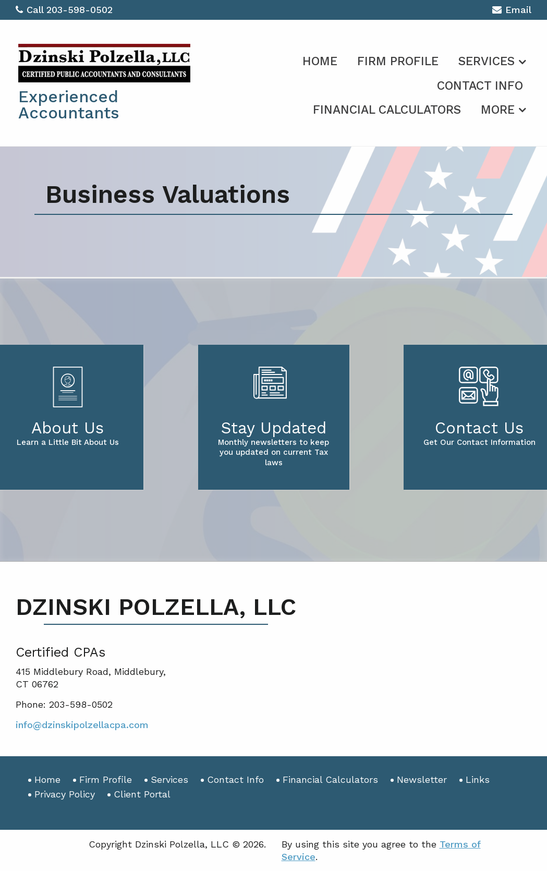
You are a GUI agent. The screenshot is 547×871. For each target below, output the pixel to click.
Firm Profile (398, 61)
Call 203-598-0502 (64, 9)
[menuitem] (320, 59)
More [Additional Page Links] (498, 110)
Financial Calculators (387, 110)
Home (319, 61)
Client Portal (142, 794)
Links (478, 779)
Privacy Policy (64, 794)
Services (486, 61)
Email (511, 11)
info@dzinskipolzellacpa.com (82, 724)
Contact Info (480, 86)
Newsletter (422, 779)
